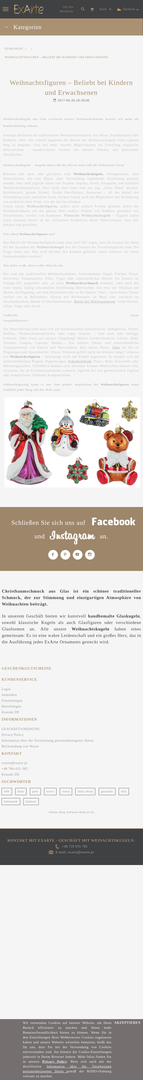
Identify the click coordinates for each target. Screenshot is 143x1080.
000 (7, 791)
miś (123, 791)
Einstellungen (12, 700)
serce (50, 791)
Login (6, 689)
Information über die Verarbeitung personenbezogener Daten (48, 740)
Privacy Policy (13, 735)
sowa (66, 791)
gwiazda (107, 791)
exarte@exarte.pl (15, 763)
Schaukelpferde (80, 361)
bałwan (31, 801)
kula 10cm (85, 791)
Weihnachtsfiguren (33, 234)
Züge (116, 347)
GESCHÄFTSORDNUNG (21, 729)
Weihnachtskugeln (88, 174)
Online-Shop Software (64, 812)
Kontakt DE (10, 712)
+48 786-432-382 (15, 768)
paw (35, 791)
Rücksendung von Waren (20, 746)
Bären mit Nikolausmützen (94, 301)
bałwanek (11, 801)
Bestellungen (11, 706)
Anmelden (9, 695)
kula (21, 791)
